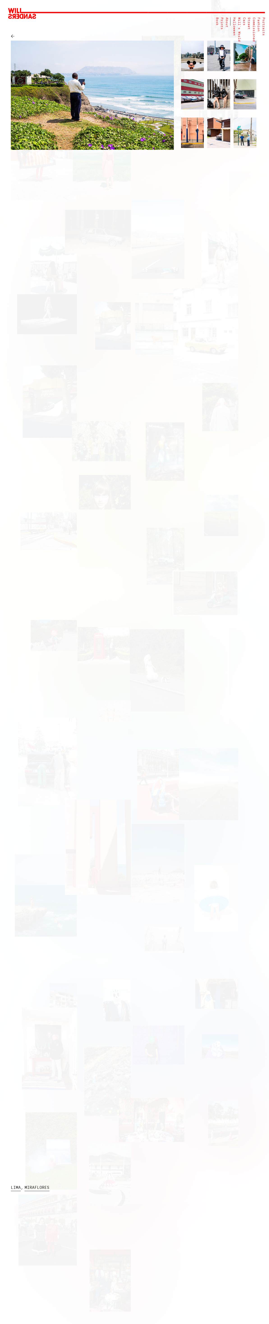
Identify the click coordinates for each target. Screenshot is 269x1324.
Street (249, 23)
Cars (244, 21)
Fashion (258, 24)
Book (217, 21)
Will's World (239, 29)
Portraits (263, 26)
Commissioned (253, 29)
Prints (221, 23)
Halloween (234, 26)
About (226, 22)
